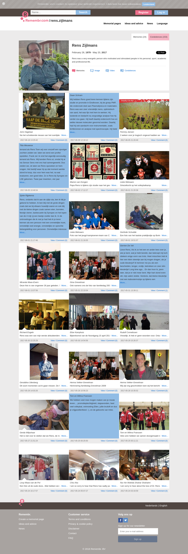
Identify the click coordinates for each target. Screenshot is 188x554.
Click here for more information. (123, 4)
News (22, 528)
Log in (161, 12)
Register (143, 12)
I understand (148, 4)
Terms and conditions (79, 519)
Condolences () (158, 37)
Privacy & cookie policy (80, 524)
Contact (72, 533)
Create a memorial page (31, 519)
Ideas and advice (28, 524)
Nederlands (152, 505)
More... (64, 135)
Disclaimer (73, 528)
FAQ (70, 538)
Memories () (139, 37)
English (163, 505)
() (59, 140)
